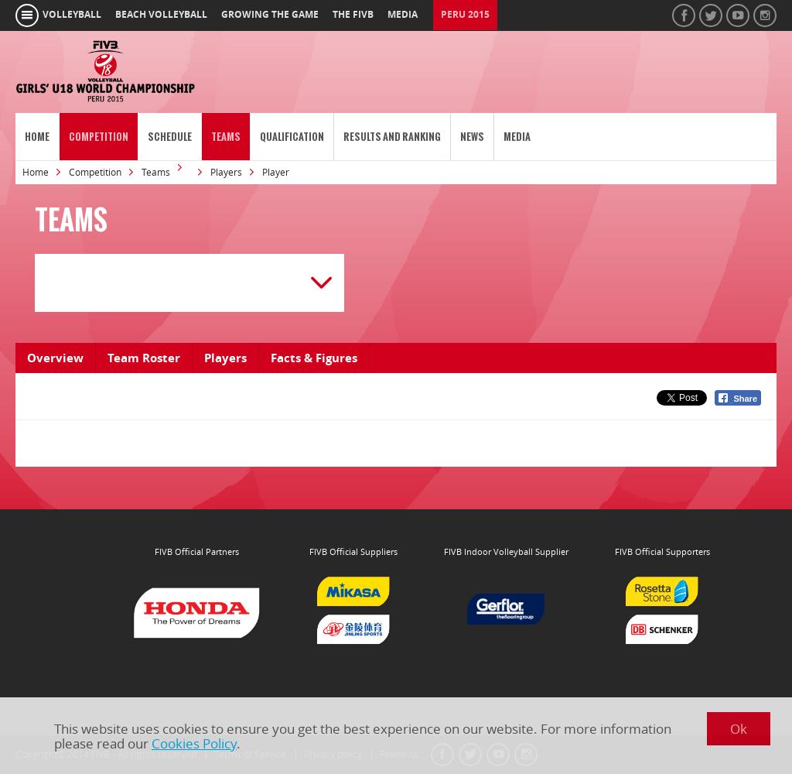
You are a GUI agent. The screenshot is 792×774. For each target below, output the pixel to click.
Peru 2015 (465, 15)
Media (517, 136)
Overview (55, 358)
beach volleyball (161, 15)
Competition (98, 136)
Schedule (170, 136)
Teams (226, 136)
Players (226, 172)
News (472, 136)
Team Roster (144, 358)
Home (37, 136)
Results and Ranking (392, 136)
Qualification (292, 136)
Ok (738, 729)
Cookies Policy (194, 743)
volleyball (72, 15)
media (402, 15)
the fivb (353, 15)
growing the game (270, 15)
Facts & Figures (314, 358)
